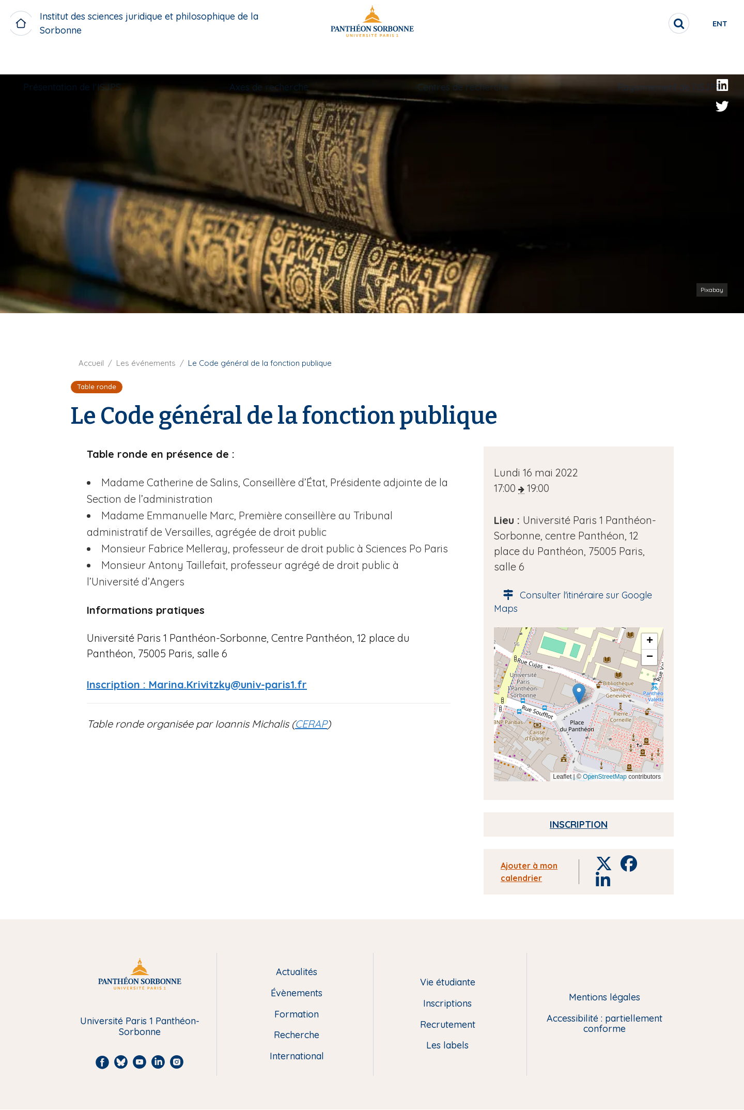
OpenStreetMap (605, 776)
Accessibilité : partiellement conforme (604, 1024)
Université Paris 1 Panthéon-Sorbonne (139, 1026)
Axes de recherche (272, 60)
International (297, 1056)
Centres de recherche (459, 60)
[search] (643, 23)
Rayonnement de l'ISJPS (658, 60)
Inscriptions (447, 1003)
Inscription (579, 824)
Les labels (447, 1045)
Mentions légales (604, 997)
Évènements (296, 993)
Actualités (296, 972)
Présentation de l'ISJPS (82, 60)
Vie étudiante (447, 982)
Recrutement (447, 1025)
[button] (578, 693)
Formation (296, 1014)
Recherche (296, 1035)
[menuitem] (82, 60)
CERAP (311, 723)
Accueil (91, 363)
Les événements (146, 363)
